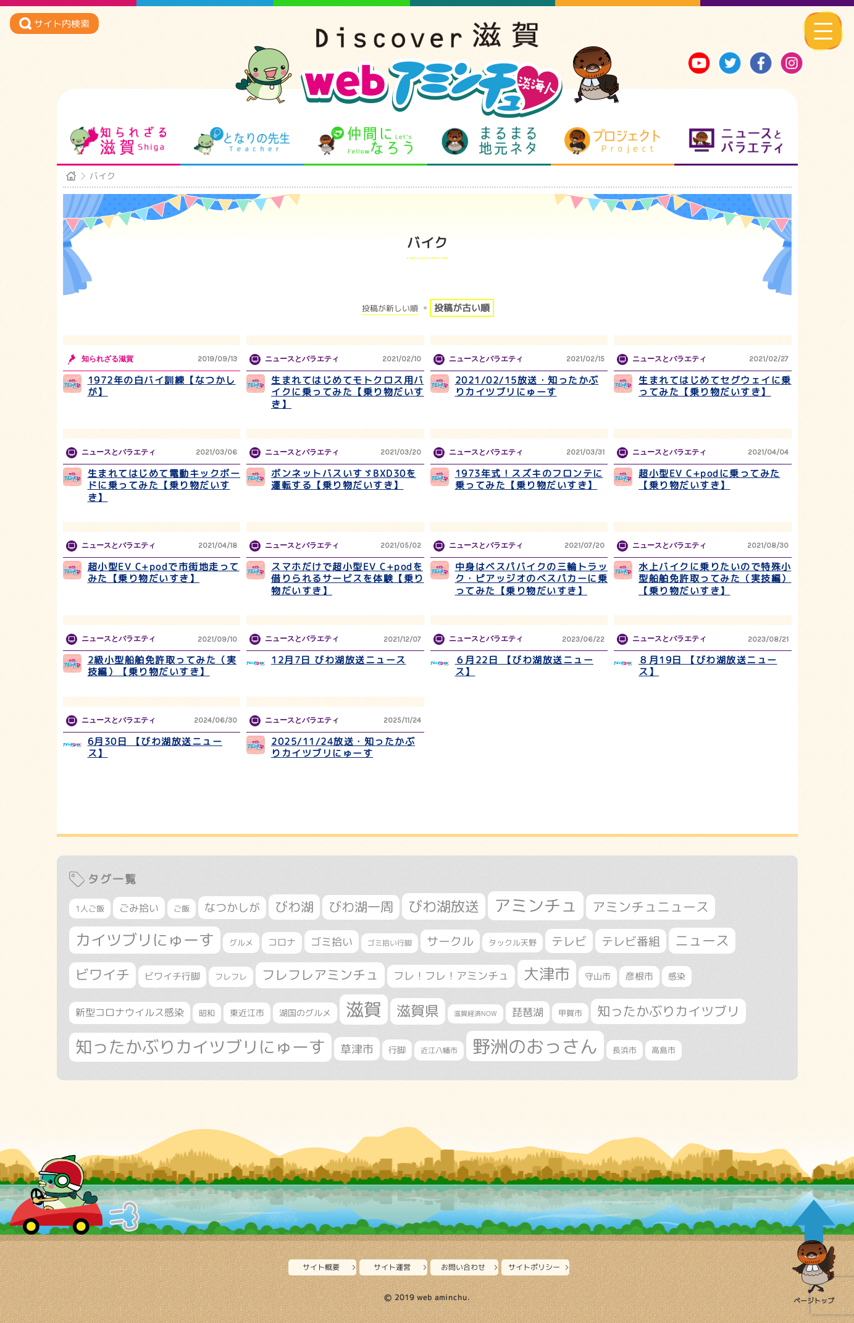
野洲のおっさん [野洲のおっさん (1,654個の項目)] (535, 1046)
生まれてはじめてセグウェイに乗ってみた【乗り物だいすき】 (715, 386)
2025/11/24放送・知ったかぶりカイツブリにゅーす (343, 747)
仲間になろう (365, 140)
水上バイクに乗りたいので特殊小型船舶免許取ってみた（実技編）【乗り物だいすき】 (715, 578)
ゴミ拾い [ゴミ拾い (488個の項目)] (332, 941)
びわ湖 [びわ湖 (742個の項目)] (294, 906)
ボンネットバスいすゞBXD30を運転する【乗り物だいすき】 (343, 479)
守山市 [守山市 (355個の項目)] (598, 976)
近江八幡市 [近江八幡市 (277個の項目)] (439, 1050)
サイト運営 (392, 1267)
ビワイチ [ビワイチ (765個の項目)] (102, 974)
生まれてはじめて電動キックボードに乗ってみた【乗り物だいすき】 (164, 485)
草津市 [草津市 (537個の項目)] (357, 1049)
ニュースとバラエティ (736, 140)
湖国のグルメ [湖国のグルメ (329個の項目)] (305, 1012)
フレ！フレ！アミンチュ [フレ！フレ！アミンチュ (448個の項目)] (451, 975)
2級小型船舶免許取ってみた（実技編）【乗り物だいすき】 (162, 666)
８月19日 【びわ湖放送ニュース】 (707, 666)
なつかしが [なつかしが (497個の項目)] (232, 907)
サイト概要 (321, 1267)
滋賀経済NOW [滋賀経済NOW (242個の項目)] (475, 1013)
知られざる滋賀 (118, 140)
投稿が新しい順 (390, 308)
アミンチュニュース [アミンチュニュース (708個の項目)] (650, 906)
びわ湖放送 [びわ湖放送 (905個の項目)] (443, 906)
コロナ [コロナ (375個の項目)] (282, 942)
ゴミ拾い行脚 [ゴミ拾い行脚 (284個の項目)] (389, 943)
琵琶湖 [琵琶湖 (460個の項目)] (527, 1012)
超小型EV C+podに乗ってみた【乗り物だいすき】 (709, 479)
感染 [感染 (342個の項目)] (676, 976)
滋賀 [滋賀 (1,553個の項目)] (364, 1009)
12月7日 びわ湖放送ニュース (338, 659)
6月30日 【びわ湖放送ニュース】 (155, 747)
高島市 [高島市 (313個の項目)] (663, 1050)
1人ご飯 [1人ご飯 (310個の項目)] (89, 908)
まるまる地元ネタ (489, 140)
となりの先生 (242, 140)
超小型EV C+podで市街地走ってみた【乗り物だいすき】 (164, 573)
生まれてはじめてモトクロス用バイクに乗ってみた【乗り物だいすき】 (347, 392)
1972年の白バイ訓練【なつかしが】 (162, 386)
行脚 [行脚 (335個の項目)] (397, 1050)
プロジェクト (612, 140)
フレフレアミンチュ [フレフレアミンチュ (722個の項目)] (320, 974)
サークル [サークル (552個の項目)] (450, 941)
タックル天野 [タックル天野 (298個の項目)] (512, 942)
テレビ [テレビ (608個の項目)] (569, 941)
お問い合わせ (463, 1267)
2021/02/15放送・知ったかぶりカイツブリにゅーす (527, 386)
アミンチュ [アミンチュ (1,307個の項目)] (535, 905)
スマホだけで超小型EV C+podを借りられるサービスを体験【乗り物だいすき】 (347, 578)
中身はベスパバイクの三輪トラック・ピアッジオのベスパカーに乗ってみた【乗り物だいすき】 (531, 578)
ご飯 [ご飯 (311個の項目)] (182, 908)
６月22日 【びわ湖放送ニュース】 (524, 666)
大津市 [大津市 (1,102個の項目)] (547, 974)
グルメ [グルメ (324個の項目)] (241, 942)
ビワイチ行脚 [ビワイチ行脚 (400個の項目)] (172, 976)
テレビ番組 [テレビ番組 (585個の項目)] (630, 941)
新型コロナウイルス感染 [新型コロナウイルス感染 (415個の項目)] (129, 1012)
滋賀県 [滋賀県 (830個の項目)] (417, 1010)
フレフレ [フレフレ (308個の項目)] (231, 976)
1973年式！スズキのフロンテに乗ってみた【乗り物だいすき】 (529, 479)
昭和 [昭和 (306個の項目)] (207, 1012)
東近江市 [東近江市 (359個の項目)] (247, 1012)
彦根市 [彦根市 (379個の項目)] (639, 976)
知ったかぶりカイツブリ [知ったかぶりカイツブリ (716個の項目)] (668, 1011)
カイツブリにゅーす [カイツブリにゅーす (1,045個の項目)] (144, 940)
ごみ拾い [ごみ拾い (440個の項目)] (139, 908)
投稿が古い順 (462, 307)
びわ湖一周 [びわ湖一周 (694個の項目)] (361, 907)
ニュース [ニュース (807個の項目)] (702, 940)
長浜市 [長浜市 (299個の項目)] (625, 1050)
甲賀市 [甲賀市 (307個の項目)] (570, 1012)
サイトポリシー (534, 1267)
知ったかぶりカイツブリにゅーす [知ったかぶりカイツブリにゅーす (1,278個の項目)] (200, 1047)
